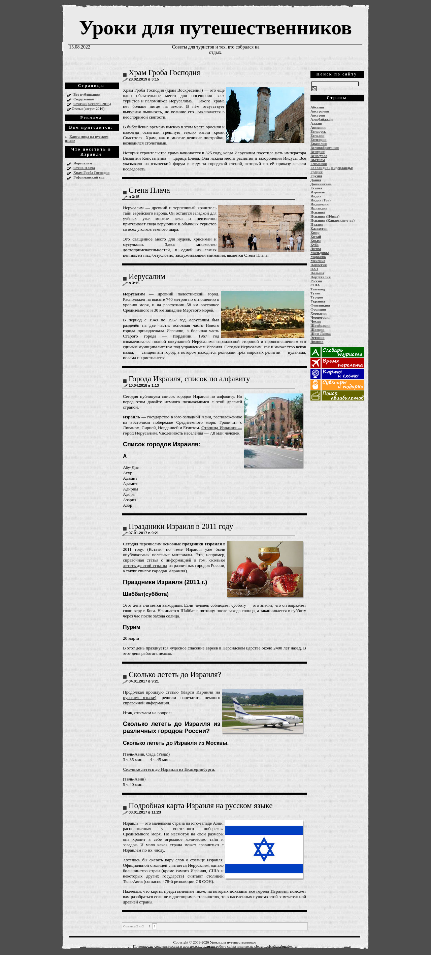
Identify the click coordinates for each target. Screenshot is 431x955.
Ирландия (318, 208)
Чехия (315, 321)
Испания (317, 212)
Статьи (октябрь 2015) (92, 104)
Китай (315, 236)
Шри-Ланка (320, 333)
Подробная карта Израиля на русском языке (200, 805)
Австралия (319, 111)
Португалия (320, 277)
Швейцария (320, 325)
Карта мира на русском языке (86, 138)
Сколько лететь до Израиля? (175, 674)
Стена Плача (84, 168)
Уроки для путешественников (215, 28)
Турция (316, 297)
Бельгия (317, 135)
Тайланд (317, 289)
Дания (315, 180)
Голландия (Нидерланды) (331, 168)
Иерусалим (82, 163)
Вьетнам (317, 160)
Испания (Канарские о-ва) (332, 220)
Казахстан (319, 228)
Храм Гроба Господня (91, 172)
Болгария (318, 139)
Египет (316, 188)
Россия (316, 281)
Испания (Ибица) (324, 216)
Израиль (317, 192)
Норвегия (318, 265)
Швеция (317, 329)
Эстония (317, 338)
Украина (317, 301)
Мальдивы (319, 253)
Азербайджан (321, 119)
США (315, 285)
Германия (318, 164)
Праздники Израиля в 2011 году (181, 526)
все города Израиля (268, 891)
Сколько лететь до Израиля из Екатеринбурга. (169, 769)
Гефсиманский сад (88, 177)
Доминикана (321, 184)
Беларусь (318, 131)
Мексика (317, 261)
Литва (315, 249)
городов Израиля (168, 570)
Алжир (316, 123)
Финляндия (320, 305)
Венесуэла (318, 156)
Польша (317, 273)
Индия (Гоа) (320, 200)
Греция (316, 172)
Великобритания (324, 148)
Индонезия (319, 204)
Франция (318, 309)
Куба (314, 245)
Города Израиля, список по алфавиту (189, 379)
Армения (318, 127)
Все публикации (86, 94)
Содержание (83, 99)
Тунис (315, 293)
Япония (316, 342)
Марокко (318, 257)
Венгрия (317, 152)
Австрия (317, 115)
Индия (316, 196)
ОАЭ (314, 269)
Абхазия (317, 107)
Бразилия (318, 143)
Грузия (316, 176)
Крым (315, 240)
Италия (316, 224)
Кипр (315, 232)
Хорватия (318, 313)
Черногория (320, 317)
